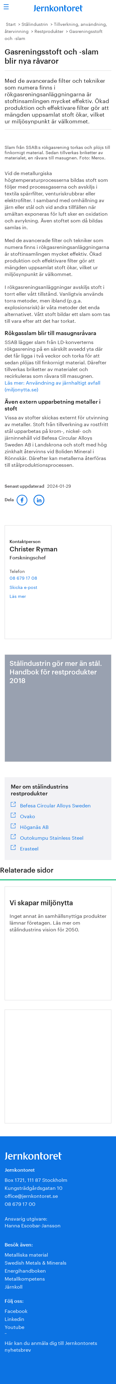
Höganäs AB (34, 826)
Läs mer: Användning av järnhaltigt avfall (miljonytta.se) (52, 385)
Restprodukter (48, 30)
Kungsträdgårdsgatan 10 (33, 1187)
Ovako (27, 815)
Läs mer (26, 596)
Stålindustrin (35, 23)
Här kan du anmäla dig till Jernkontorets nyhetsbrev (51, 1345)
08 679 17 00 (20, 1203)
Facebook (16, 1310)
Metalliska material (26, 1254)
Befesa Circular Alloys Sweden (55, 804)
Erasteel (29, 847)
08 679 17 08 (23, 577)
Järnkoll (13, 1286)
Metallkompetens (25, 1278)
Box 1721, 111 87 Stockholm (36, 1179)
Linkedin (14, 1318)
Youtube (14, 1326)
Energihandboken (25, 1270)
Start (11, 23)
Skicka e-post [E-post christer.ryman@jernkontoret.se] (23, 586)
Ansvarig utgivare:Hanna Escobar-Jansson (33, 1221)
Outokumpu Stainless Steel (51, 837)
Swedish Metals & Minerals (35, 1262)
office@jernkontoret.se (31, 1195)
